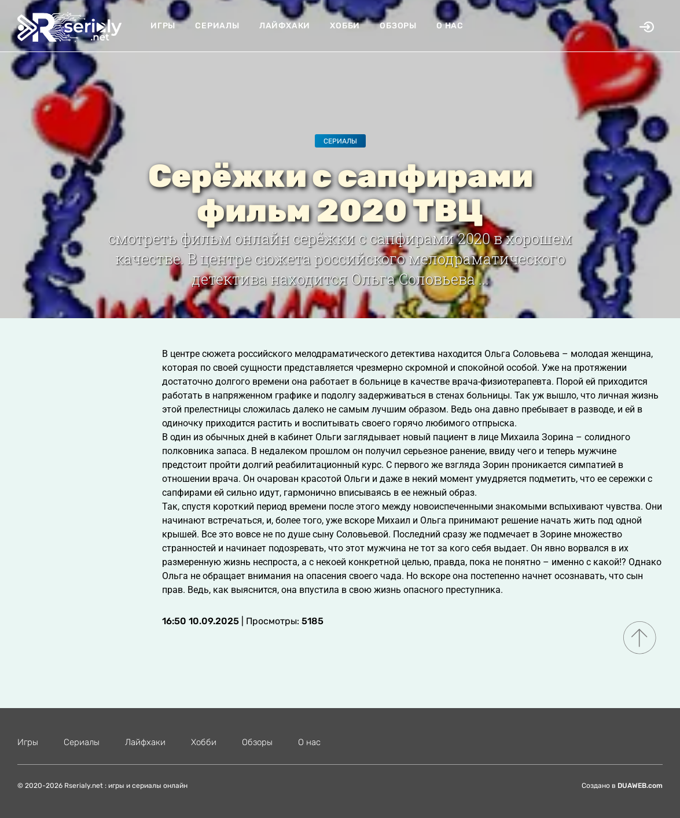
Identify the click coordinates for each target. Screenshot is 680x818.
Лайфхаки (284, 26)
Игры (162, 26)
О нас (450, 26)
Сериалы (217, 26)
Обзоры (398, 26)
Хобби (345, 26)
